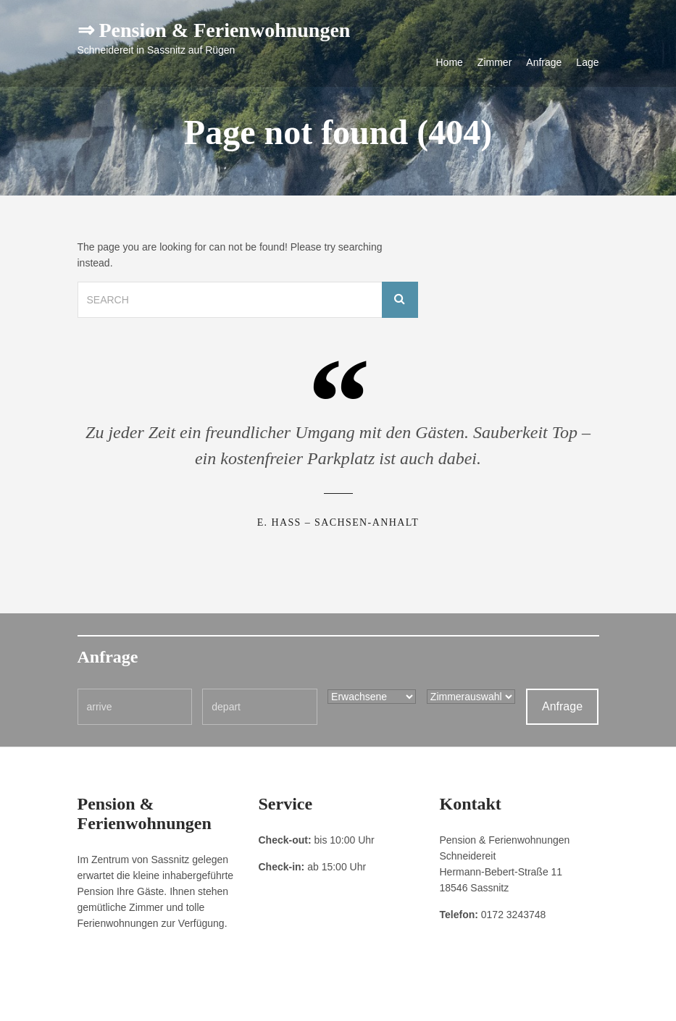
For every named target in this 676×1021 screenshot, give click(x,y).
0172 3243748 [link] (513, 914)
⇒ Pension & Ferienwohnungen (214, 30)
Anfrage (544, 62)
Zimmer (494, 62)
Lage (587, 62)
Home (449, 62)
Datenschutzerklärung (172, 999)
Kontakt (239, 999)
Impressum (99, 999)
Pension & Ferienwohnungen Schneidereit (517, 999)
